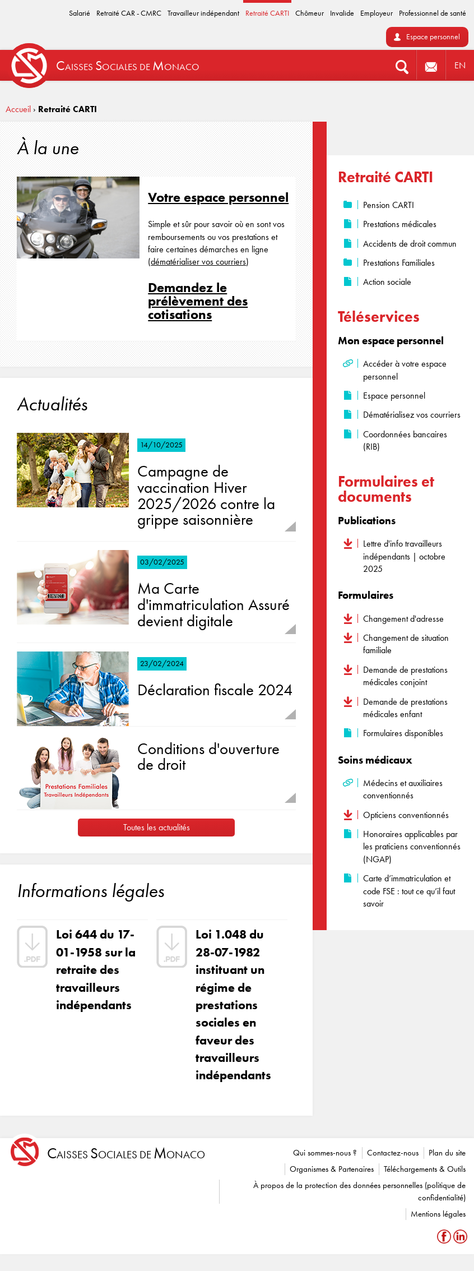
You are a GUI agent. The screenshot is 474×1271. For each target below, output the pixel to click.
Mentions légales (438, 1214)
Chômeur (309, 13)
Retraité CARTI (267, 13)
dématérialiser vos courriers (198, 261)
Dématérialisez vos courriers (412, 414)
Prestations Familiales (399, 262)
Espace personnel (433, 36)
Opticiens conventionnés (406, 815)
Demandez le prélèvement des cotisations (198, 300)
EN (460, 65)
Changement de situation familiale (406, 643)
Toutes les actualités (156, 827)
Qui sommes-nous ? (325, 1153)
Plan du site (447, 1153)
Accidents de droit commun (410, 243)
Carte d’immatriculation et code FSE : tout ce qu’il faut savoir (409, 891)
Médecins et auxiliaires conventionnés (403, 789)
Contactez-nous (393, 1153)
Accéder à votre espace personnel (405, 369)
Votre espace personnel (218, 197)
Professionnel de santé (432, 13)
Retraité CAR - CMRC (128, 13)
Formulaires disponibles (403, 733)
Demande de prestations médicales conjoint (405, 675)
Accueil (18, 109)
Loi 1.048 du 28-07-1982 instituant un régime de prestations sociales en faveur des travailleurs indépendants (233, 1005)
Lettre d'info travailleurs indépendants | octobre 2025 (404, 556)
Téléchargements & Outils (425, 1169)
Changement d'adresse (403, 618)
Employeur (376, 13)
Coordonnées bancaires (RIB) (405, 440)
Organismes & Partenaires (332, 1169)
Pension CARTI (388, 205)
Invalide (342, 13)
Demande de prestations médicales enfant (405, 707)
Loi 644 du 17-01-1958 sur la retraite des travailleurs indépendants (96, 969)
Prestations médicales (399, 224)
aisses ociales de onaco (126, 1153)
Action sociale (387, 281)
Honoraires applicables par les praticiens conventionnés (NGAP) (412, 847)
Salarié (79, 13)
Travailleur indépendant (203, 13)
